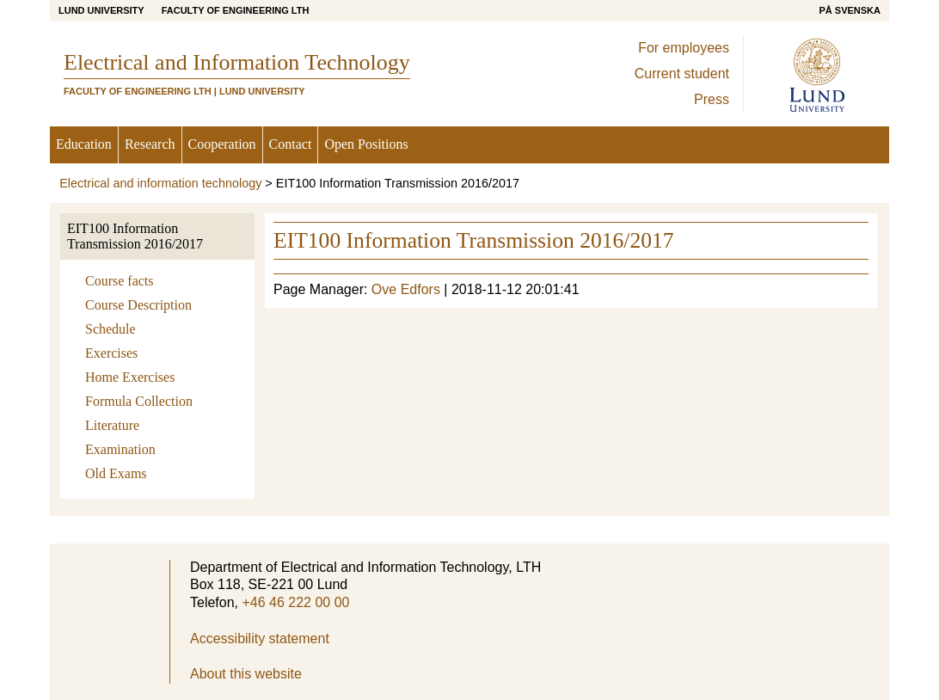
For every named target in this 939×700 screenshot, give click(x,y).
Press (711, 99)
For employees (683, 47)
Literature (112, 425)
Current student (682, 73)
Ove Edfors (405, 289)
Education (84, 144)
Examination (120, 449)
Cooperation (222, 144)
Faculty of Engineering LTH (236, 10)
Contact (290, 144)
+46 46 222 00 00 (295, 602)
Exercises (111, 353)
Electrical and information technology (160, 183)
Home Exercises (130, 377)
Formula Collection (139, 401)
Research (150, 144)
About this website (246, 673)
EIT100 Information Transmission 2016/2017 (135, 236)
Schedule (110, 329)
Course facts (119, 280)
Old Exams (116, 473)
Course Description (138, 305)
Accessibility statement (259, 638)
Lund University (101, 10)
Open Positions (366, 144)
